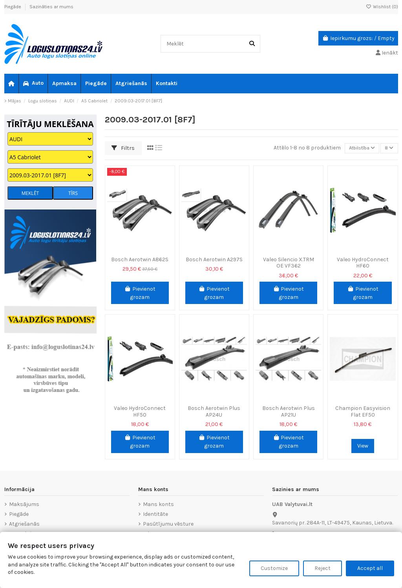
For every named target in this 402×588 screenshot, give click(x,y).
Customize (274, 568)
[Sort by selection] (357, 148)
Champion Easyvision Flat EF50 (362, 411)
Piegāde (13, 6)
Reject (322, 568)
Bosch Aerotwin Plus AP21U (288, 411)
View (362, 445)
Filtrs (123, 148)
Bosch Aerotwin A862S (139, 259)
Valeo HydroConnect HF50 (140, 411)
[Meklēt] (252, 44)
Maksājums (24, 504)
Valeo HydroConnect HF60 (363, 262)
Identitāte (155, 514)
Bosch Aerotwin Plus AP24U (214, 411)
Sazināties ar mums (51, 6)
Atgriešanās (24, 524)
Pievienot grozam (139, 293)
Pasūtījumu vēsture (168, 524)
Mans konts (158, 504)
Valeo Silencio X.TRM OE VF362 (288, 262)
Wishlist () (382, 6)
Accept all (370, 568)
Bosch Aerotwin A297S (214, 259)
